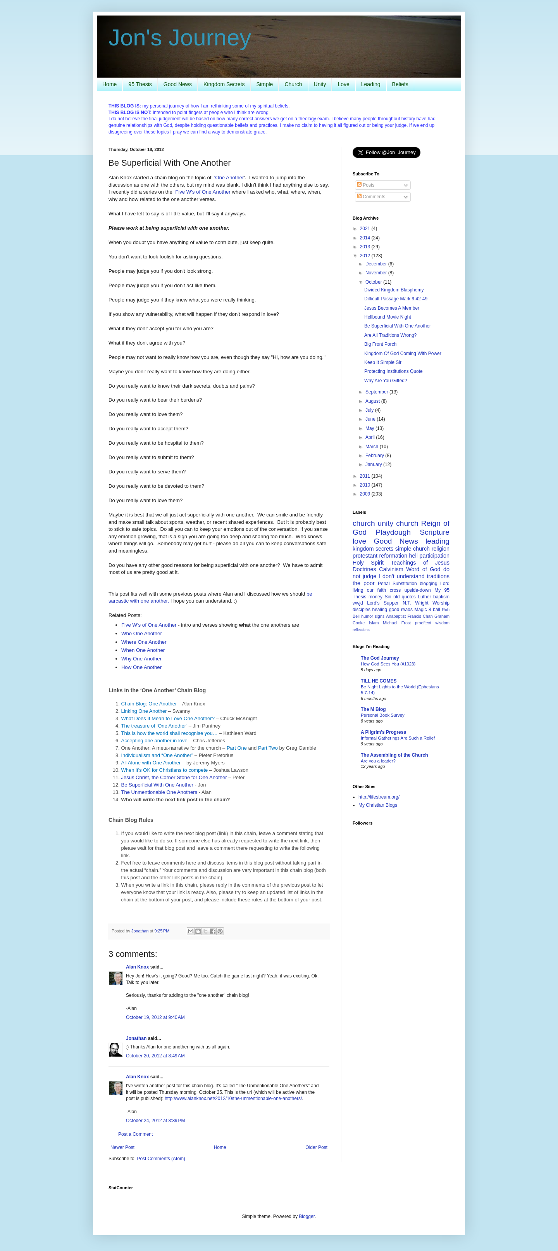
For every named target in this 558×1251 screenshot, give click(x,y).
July (370, 410)
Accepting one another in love (154, 740)
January (374, 464)
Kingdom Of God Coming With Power (402, 353)
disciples (361, 609)
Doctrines (364, 569)
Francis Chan (420, 616)
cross (395, 590)
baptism (441, 597)
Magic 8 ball (427, 609)
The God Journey (380, 658)
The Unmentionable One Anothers (159, 792)
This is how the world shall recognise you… (169, 733)
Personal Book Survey (383, 715)
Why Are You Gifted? (385, 380)
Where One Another (144, 642)
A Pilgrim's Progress (383, 732)
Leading (371, 84)
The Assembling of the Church (394, 755)
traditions (438, 576)
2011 (366, 476)
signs (379, 616)
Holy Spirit (368, 563)
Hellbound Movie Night (387, 317)
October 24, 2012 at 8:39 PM (155, 1120)
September (377, 392)
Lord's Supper (383, 603)
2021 (366, 228)
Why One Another (141, 659)
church (407, 523)
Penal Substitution (397, 583)
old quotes (404, 597)
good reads (401, 609)
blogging (428, 583)
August (373, 401)
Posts (365, 185)
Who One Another (141, 633)
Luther (424, 597)
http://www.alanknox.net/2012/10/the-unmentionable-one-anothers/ (233, 1098)
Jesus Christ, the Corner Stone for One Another (174, 777)
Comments (371, 196)
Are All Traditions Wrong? (390, 335)
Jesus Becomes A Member (391, 308)
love (359, 541)
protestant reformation (380, 556)
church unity (373, 523)
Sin (387, 597)
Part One (237, 748)
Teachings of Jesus (420, 563)
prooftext (423, 622)
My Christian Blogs (377, 805)
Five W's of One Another (203, 192)
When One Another (143, 650)
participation (434, 556)
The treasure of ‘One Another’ (154, 726)
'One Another (229, 177)
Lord (445, 583)
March (372, 446)
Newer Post (122, 1147)
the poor (364, 583)
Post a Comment (135, 1134)
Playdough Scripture (412, 532)
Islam (374, 622)
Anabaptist (396, 616)
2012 (366, 255)
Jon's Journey (179, 37)
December (376, 264)
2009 (366, 494)
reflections (361, 629)
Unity (320, 84)
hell (413, 556)
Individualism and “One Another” (157, 755)
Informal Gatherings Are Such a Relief (398, 738)
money (375, 597)
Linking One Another (144, 711)
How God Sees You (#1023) (388, 664)
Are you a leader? (378, 761)
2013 (366, 247)
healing (380, 609)
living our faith (369, 590)
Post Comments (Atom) (161, 1158)
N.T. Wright (415, 603)
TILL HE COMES (378, 681)
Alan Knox (137, 967)
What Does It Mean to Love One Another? (168, 718)
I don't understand (402, 576)
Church (293, 84)
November (376, 272)
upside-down (418, 590)
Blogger (307, 1216)
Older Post (316, 1147)
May (370, 428)
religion (441, 549)
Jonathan (136, 1038)
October (374, 282)
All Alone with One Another (151, 763)
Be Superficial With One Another (157, 785)
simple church (412, 549)
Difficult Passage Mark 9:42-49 (395, 298)
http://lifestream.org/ (379, 797)
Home (109, 84)
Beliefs (400, 84)
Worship (441, 603)
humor (367, 616)
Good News (178, 84)
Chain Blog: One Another (149, 704)
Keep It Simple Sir (382, 362)
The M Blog (373, 709)
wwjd (358, 603)
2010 (366, 485)
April (370, 437)
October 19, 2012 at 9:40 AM (155, 1017)
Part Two (268, 748)
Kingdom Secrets (224, 84)
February (375, 455)
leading (437, 541)
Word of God (423, 569)
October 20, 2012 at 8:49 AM (155, 1056)
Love (343, 84)
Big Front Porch (380, 344)
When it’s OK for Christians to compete (164, 770)
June (371, 419)
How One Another (141, 667)
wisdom (442, 622)
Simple (265, 84)
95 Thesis (140, 84)
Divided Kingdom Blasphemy (394, 290)
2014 (366, 238)
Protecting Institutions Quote (393, 371)
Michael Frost (397, 622)
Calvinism (391, 569)
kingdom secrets (373, 549)
